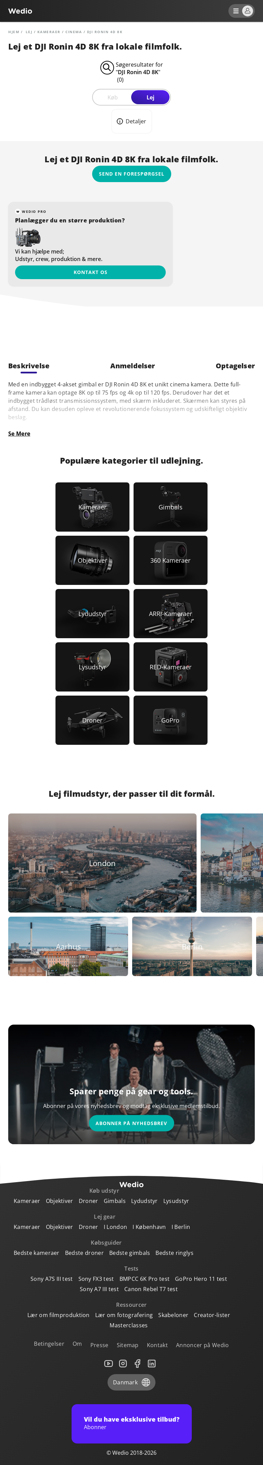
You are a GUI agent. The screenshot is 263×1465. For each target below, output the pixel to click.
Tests (131, 1268)
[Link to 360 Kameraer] (171, 560)
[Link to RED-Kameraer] (171, 667)
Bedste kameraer (37, 1253)
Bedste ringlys (174, 1253)
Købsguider (106, 1242)
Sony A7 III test (99, 1289)
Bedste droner (84, 1253)
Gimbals (115, 1201)
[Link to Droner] (92, 720)
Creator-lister (212, 1315)
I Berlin (181, 1227)
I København (149, 1227)
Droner (88, 1201)
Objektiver (59, 1201)
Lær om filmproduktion (58, 1315)
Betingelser (49, 1343)
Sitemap (128, 1345)
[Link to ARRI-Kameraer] (171, 613)
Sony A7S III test (51, 1279)
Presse (99, 1345)
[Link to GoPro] (171, 720)
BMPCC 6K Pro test (145, 1279)
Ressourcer (131, 1305)
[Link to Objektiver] (92, 560)
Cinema (73, 31)
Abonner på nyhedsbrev (131, 1123)
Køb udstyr (104, 1190)
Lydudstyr (144, 1201)
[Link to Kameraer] (92, 507)
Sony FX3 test (96, 1279)
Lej (150, 97)
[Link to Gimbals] (171, 507)
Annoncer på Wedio (202, 1345)
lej (29, 31)
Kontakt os (91, 272)
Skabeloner (173, 1315)
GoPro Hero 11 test (201, 1279)
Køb (113, 97)
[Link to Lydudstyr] (92, 613)
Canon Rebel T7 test (151, 1289)
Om (77, 1343)
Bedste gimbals (129, 1253)
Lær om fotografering (124, 1315)
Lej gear (104, 1216)
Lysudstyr (176, 1201)
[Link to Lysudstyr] (92, 667)
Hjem (13, 31)
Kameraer (49, 31)
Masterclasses (129, 1325)
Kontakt (157, 1345)
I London (115, 1227)
